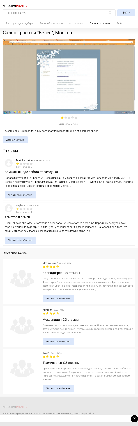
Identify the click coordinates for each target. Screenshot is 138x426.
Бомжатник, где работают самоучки (31, 172)
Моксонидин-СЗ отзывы (61, 319)
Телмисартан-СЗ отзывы (61, 363)
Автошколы (76, 23)
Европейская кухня (51, 23)
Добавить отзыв (15, 140)
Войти (126, 12)
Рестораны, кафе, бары (19, 23)
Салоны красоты (100, 23)
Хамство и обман (17, 217)
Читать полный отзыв (20, 195)
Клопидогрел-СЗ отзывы (61, 273)
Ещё (119, 23)
